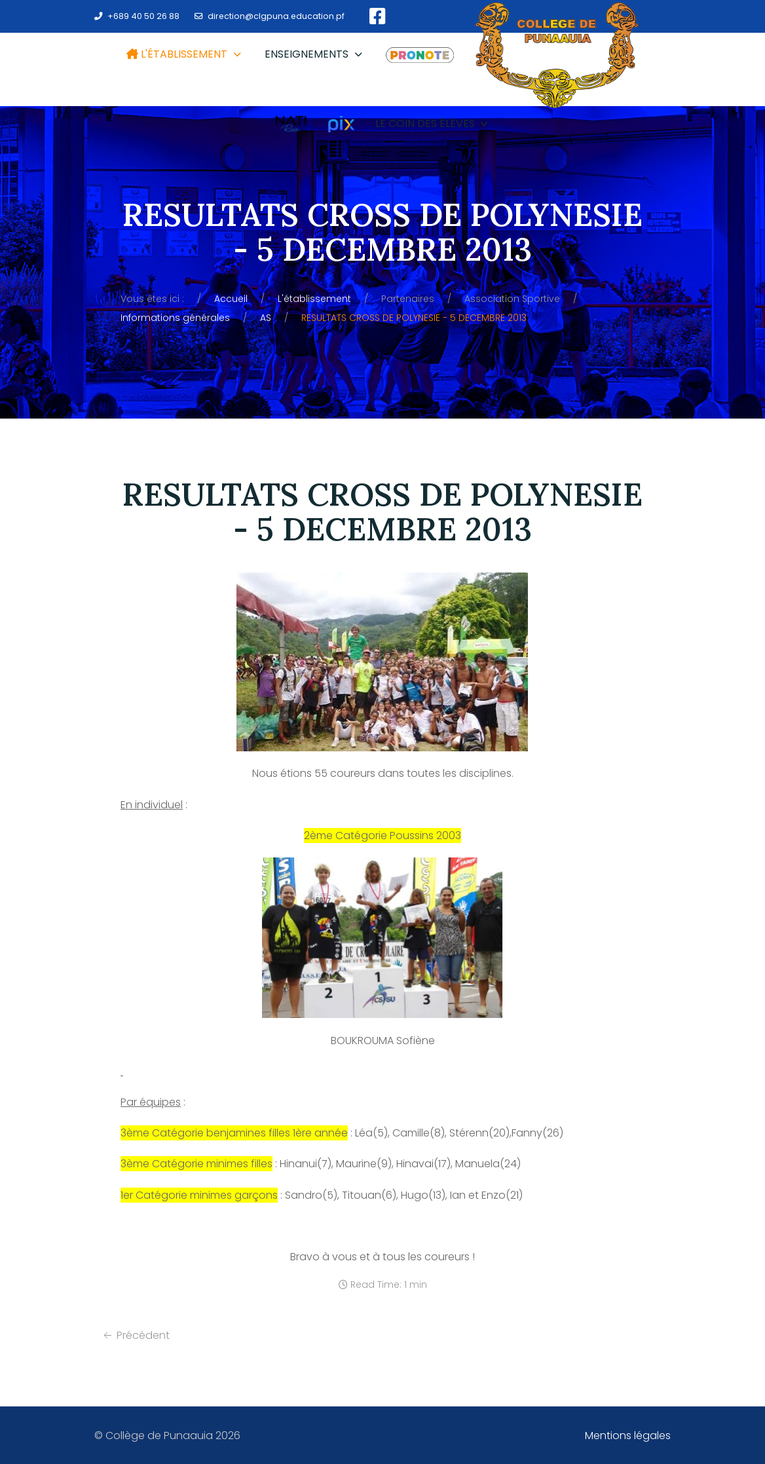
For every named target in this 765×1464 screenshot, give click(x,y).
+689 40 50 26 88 (143, 16)
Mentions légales (628, 1435)
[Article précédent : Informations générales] (135, 1335)
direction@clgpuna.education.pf (276, 16)
